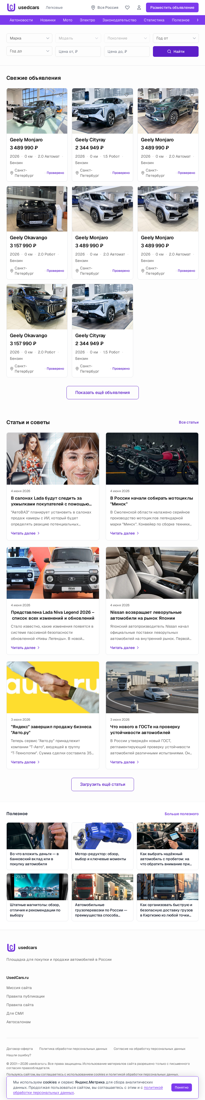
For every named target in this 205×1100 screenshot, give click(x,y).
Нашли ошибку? (18, 1055)
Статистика (154, 20)
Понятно (181, 1087)
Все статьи (189, 422)
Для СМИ (14, 1013)
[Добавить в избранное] (61, 94)
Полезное (181, 20)
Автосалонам (18, 1021)
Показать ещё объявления (102, 392)
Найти (175, 51)
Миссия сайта (19, 987)
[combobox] (29, 38)
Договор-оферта (19, 1049)
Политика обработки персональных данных (73, 1049)
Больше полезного (182, 813)
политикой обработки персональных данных (143, 1074)
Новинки (48, 20)
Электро (87, 20)
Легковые (54, 7)
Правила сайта (20, 1004)
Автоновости (21, 20)
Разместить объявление (172, 7)
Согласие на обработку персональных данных (150, 1049)
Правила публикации (25, 996)
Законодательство (119, 20)
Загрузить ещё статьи (102, 784)
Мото (67, 20)
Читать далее (25, 533)
